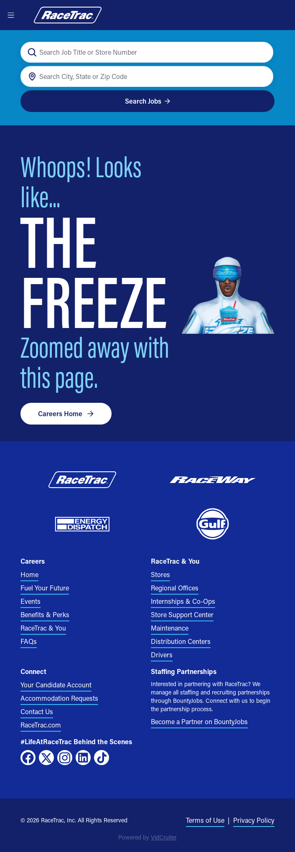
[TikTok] (101, 757)
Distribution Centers (181, 641)
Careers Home (66, 413)
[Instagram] (64, 757)
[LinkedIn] (83, 757)
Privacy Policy (254, 820)
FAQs (28, 641)
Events (30, 601)
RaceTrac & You (43, 627)
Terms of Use (205, 820)
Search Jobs (147, 101)
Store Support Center (182, 614)
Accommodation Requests (59, 698)
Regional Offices (174, 587)
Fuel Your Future (44, 587)
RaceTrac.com (40, 724)
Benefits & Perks (44, 614)
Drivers (162, 654)
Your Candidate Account (56, 684)
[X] (46, 757)
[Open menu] (11, 15)
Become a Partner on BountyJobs (199, 721)
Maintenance (169, 627)
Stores (160, 574)
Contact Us (36, 711)
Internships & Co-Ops (183, 601)
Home (29, 574)
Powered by (147, 837)
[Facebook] (28, 757)
